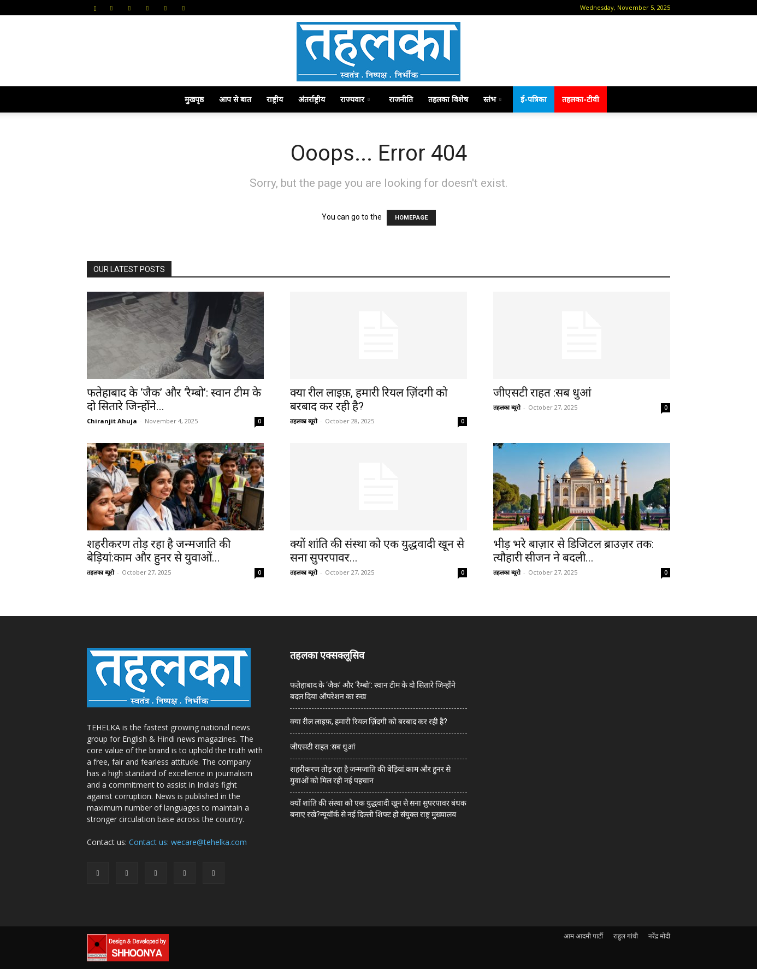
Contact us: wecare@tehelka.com (188, 842)
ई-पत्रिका (534, 99)
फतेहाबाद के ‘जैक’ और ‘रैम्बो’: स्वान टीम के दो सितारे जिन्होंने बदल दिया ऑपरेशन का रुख (373, 691)
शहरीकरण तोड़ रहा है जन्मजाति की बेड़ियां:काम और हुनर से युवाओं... (158, 550)
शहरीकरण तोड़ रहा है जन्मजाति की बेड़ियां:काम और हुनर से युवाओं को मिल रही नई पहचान (370, 775)
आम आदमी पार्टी (583, 936)
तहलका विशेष (448, 99)
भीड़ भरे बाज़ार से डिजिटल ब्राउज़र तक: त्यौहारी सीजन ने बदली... (573, 550)
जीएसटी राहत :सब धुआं (542, 392)
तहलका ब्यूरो (303, 421)
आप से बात (235, 99)
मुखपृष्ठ (194, 99)
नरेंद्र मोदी (659, 936)
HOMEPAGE (411, 217)
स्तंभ (492, 99)
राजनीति (401, 99)
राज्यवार (355, 99)
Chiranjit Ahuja (112, 421)
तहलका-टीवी (580, 99)
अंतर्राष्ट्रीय (311, 99)
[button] (95, 7)
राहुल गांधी (625, 936)
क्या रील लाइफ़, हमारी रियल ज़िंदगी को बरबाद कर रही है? (368, 721)
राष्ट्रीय (275, 99)
